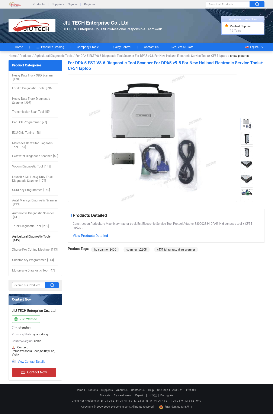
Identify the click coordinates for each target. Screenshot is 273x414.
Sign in (72, 4)
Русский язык (123, 395)
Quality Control (121, 47)
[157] (32, 145)
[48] (26, 132)
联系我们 (191, 390)
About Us (122, 390)
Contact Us (151, 47)
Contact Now (34, 372)
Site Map (162, 390)
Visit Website (25, 319)
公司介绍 (177, 390)
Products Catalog (50, 47)
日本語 (153, 395)
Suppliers (58, 4)
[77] (29, 122)
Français (105, 395)
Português (166, 395)
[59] (31, 111)
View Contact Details (31, 361)
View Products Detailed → (92, 236)
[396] (32, 88)
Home (19, 47)
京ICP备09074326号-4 (175, 407)
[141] (33, 215)
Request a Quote (182, 47)
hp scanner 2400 (105, 249)
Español (140, 395)
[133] (34, 202)
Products (39, 4)
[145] (31, 238)
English (251, 47)
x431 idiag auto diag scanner (176, 249)
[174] (32, 178)
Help (151, 390)
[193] (35, 249)
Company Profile (88, 47)
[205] (31, 100)
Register (89, 4)
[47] (33, 270)
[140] (31, 190)
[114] (33, 260)
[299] (30, 226)
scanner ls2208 (136, 249)
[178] (32, 77)
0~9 (198, 400)
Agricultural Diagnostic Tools (53, 55)
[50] (35, 156)
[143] (31, 166)
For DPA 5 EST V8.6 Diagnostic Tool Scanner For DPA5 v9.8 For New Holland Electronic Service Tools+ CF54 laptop (151, 55)
